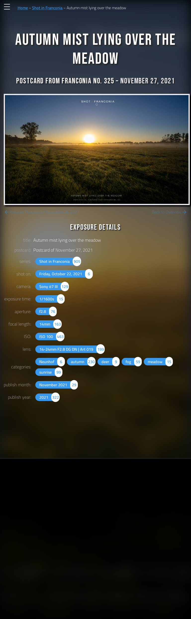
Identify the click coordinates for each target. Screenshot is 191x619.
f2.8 (47, 311)
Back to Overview (169, 212)
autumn (83, 361)
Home (23, 7)
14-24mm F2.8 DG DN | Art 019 (71, 349)
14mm (50, 324)
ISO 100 (51, 336)
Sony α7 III (54, 286)
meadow (160, 361)
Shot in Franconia (47, 7)
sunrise (50, 372)
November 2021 (58, 385)
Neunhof (52, 361)
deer (110, 361)
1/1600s (51, 299)
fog (134, 361)
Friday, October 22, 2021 (66, 274)
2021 (49, 397)
